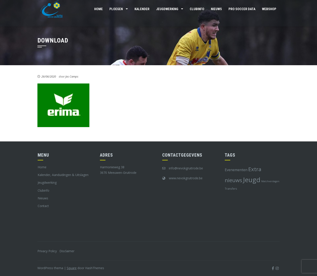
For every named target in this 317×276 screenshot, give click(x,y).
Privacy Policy (47, 251)
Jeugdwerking (167, 9)
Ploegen (116, 9)
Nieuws (216, 9)
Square (72, 268)
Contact (43, 206)
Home (98, 9)
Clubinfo (197, 9)
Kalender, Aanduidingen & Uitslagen (63, 175)
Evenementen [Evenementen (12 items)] (236, 169)
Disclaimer (66, 251)
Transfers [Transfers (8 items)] (231, 188)
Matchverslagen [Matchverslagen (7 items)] (270, 181)
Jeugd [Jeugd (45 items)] (251, 179)
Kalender (142, 9)
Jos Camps (71, 76)
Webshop (269, 9)
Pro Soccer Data (242, 9)
